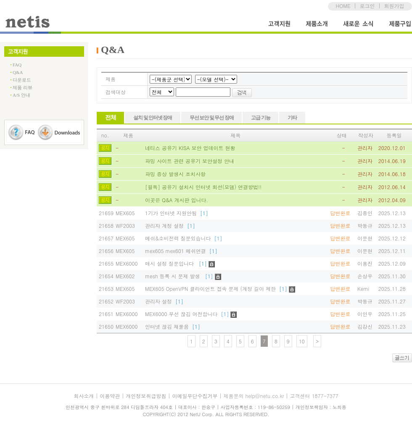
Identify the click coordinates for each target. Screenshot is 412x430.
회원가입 (394, 5)
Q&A (18, 72)
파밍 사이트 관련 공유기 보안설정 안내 (189, 160)
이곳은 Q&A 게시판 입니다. (176, 199)
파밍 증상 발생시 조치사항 (175, 173)
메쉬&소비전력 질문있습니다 (183, 238)
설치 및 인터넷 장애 (152, 118)
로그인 (367, 5)
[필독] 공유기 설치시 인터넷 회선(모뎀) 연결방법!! (203, 186)
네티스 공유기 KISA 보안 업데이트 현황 (190, 147)
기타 (292, 118)
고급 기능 (260, 118)
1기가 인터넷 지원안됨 (176, 212)
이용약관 (110, 395)
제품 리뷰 (22, 87)
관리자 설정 (164, 301)
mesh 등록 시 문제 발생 (179, 276)
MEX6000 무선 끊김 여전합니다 (187, 313)
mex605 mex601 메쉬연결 (181, 250)
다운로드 (22, 79)
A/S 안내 (21, 95)
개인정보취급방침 (146, 395)
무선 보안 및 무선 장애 (211, 118)
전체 (110, 117)
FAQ (17, 64)
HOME (343, 5)
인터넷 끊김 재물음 (172, 326)
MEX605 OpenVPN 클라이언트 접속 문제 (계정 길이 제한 (216, 288)
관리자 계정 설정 (170, 225)
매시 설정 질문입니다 (176, 263)
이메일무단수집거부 (194, 395)
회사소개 (84, 395)
